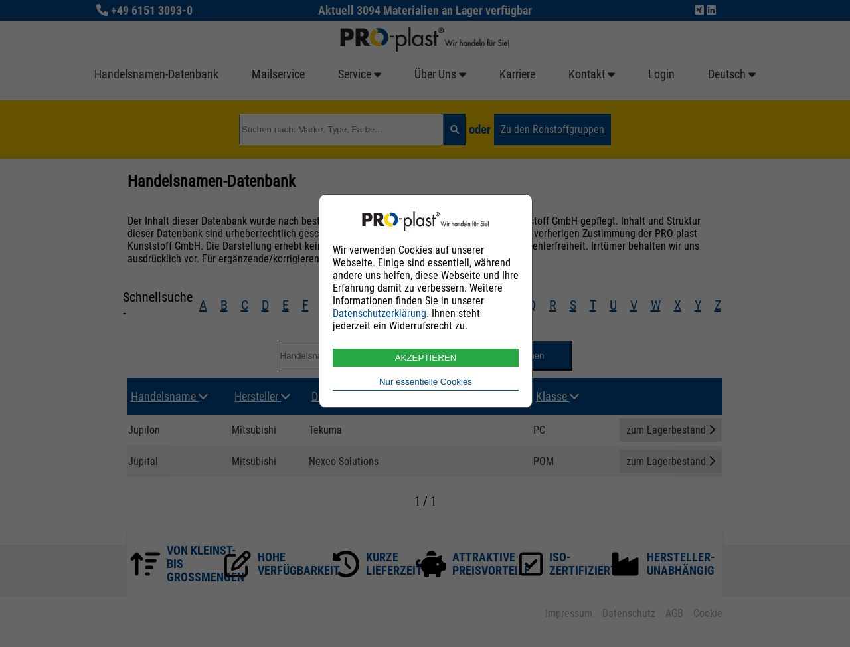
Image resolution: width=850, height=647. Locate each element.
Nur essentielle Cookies (425, 382)
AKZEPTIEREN (426, 358)
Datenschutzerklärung (379, 313)
